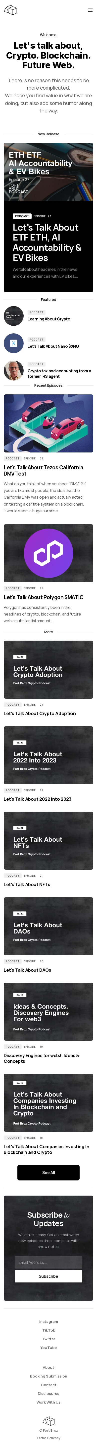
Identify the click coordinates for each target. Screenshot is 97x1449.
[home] (44, 10)
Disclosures (48, 1393)
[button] (90, 10)
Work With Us (48, 1402)
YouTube (48, 1347)
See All (48, 1172)
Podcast (22, 216)
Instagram (48, 1321)
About (48, 1367)
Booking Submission (48, 1376)
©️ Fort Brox (48, 1430)
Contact (48, 1384)
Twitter (48, 1339)
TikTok (48, 1330)
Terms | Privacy (48, 1438)
